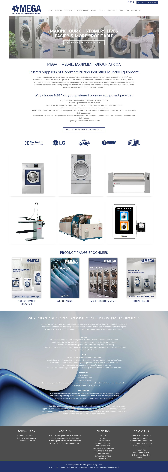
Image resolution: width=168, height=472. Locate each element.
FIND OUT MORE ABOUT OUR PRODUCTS (84, 129)
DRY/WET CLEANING (103, 446)
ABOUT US (58, 10)
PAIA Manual (94, 467)
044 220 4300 (147, 441)
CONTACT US (136, 10)
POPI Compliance (55, 467)
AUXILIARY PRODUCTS (103, 443)
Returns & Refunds (107, 467)
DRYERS (103, 438)
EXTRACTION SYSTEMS (103, 456)
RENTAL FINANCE (82, 10)
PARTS (101, 10)
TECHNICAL (111, 10)
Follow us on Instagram (26, 438)
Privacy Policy (84, 467)
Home (50, 10)
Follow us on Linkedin (26, 441)
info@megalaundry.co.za (141, 446)
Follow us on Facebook (26, 436)
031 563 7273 (144, 438)
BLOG (121, 10)
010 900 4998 (147, 443)
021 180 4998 (146, 436)
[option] (33, 143)
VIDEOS (93, 10)
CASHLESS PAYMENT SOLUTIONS (103, 448)
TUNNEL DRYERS (103, 453)
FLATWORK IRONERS (103, 441)
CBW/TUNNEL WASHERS (103, 451)
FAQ (127, 10)
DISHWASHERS (103, 458)
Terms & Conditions (70, 467)
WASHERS (103, 436)
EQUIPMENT (69, 10)
